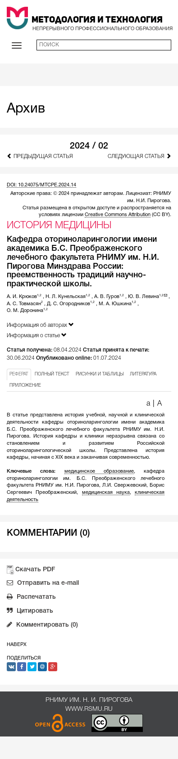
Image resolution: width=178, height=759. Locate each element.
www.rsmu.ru (89, 709)
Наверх (17, 644)
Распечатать (31, 597)
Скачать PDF (35, 570)
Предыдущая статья (40, 156)
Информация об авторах (40, 325)
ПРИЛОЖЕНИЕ (25, 386)
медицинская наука (106, 492)
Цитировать (30, 611)
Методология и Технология (97, 20)
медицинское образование (99, 471)
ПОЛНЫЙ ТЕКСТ (52, 374)
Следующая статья (139, 156)
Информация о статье (37, 335)
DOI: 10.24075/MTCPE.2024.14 (41, 185)
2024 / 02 (89, 146)
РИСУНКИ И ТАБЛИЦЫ (99, 374)
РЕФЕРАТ (18, 374)
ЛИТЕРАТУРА (143, 374)
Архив (26, 109)
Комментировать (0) (42, 625)
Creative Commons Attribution (118, 214)
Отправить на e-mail (43, 583)
